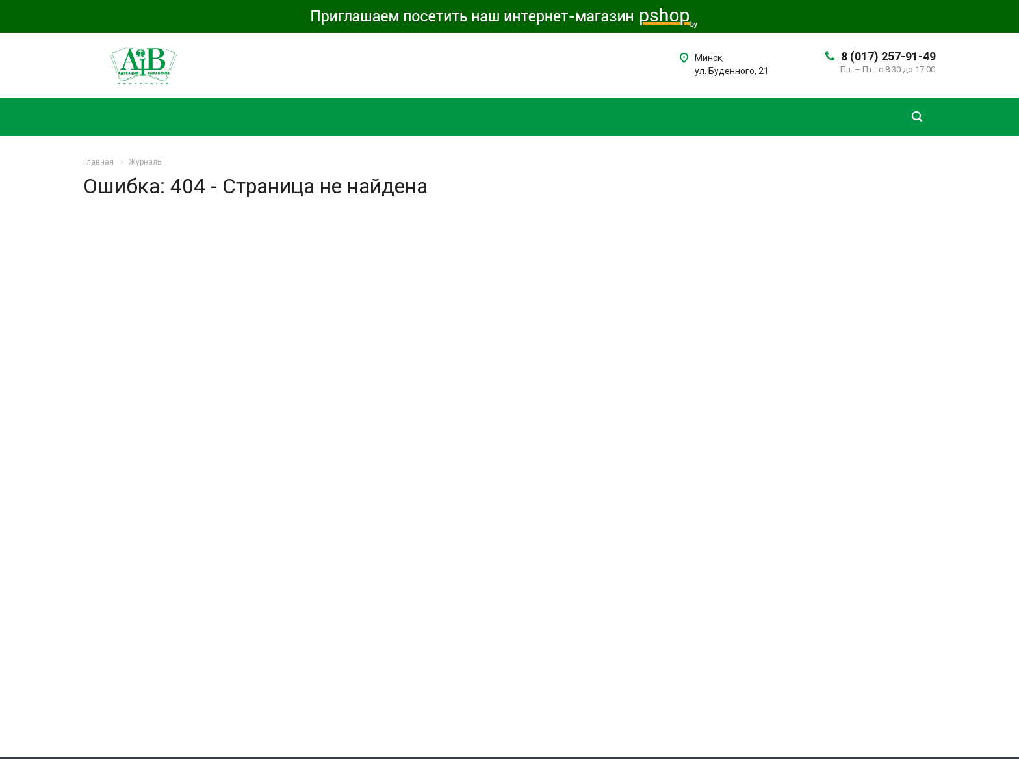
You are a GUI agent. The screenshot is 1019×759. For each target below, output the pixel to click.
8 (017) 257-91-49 (888, 56)
